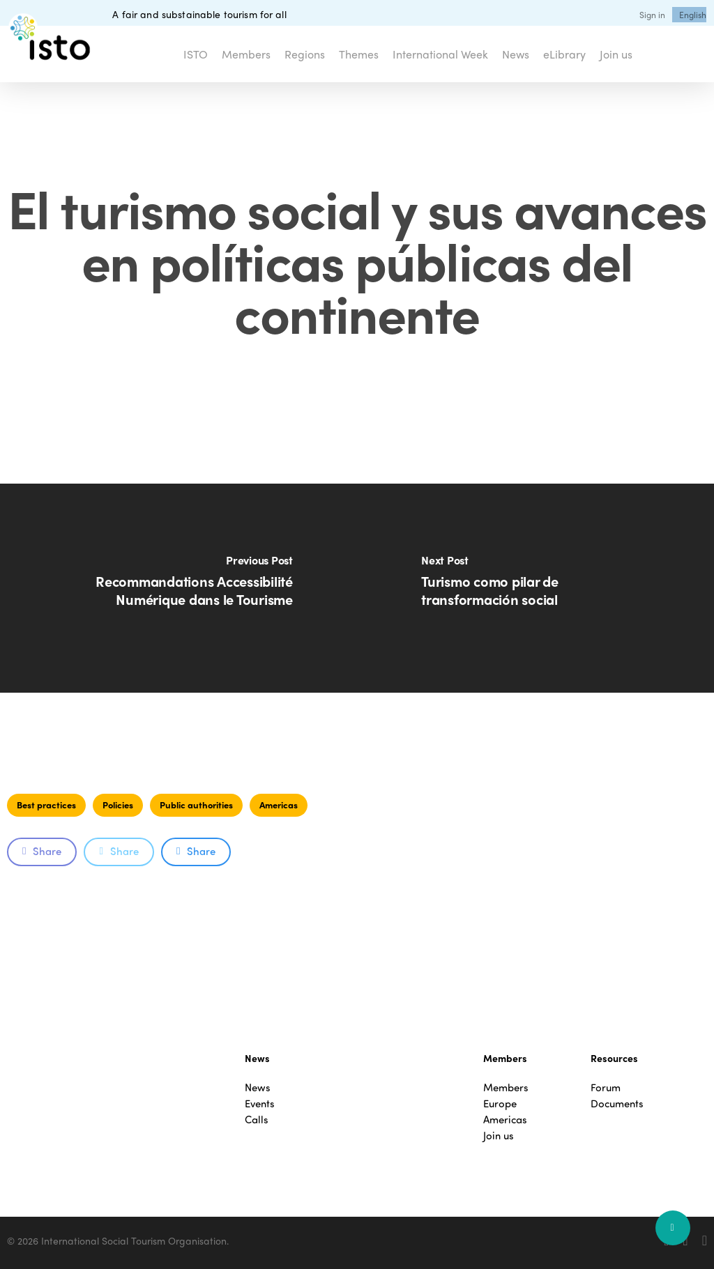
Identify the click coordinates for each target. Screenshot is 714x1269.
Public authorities (196, 804)
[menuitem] (692, 14)
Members (506, 1087)
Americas (278, 804)
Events (260, 1103)
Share (41, 851)
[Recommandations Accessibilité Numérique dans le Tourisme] (178, 588)
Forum (606, 1087)
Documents (617, 1103)
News (258, 1087)
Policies (117, 804)
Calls (256, 1119)
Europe (500, 1103)
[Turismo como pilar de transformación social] (535, 588)
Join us (498, 1135)
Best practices (46, 804)
